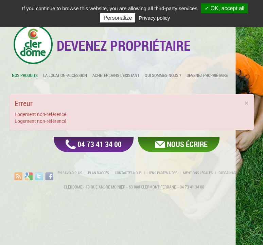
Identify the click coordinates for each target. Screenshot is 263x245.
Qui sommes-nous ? (163, 75)
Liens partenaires (162, 173)
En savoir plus (70, 173)
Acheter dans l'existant (115, 75)
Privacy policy (154, 18)
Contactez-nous (128, 173)
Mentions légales (198, 173)
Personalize (118, 18)
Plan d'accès (98, 173)
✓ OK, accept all (224, 8)
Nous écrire (187, 144)
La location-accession (65, 75)
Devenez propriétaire (207, 75)
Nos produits (25, 75)
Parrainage (228, 173)
